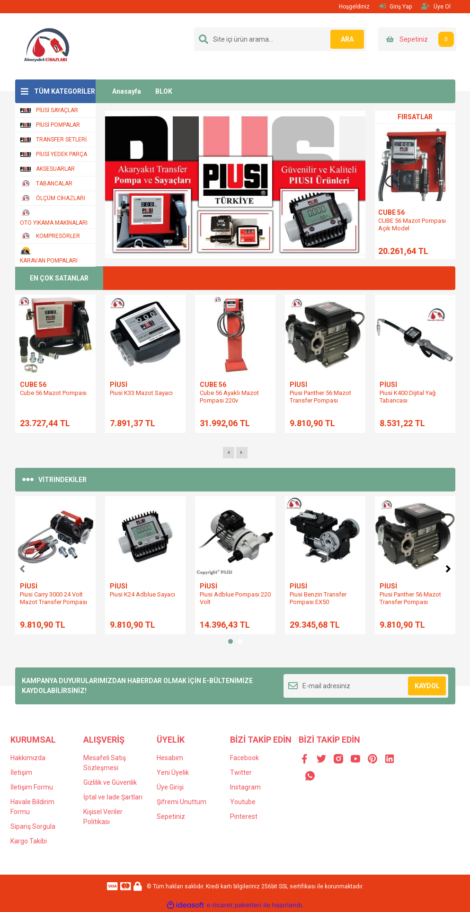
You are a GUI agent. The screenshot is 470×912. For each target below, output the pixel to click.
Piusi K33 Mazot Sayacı (141, 392)
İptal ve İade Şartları (112, 797)
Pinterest (243, 816)
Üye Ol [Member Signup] (436, 6)
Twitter (241, 772)
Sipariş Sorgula (32, 826)
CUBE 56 (391, 212)
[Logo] (47, 46)
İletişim (21, 772)
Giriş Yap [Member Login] (395, 6)
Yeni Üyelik (173, 772)
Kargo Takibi (28, 841)
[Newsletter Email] (366, 686)
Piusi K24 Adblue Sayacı (142, 594)
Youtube (243, 802)
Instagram (245, 787)
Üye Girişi (170, 787)
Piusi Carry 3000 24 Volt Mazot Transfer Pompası (53, 598)
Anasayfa (126, 91)
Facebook (244, 758)
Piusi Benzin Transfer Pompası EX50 (318, 598)
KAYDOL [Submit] (427, 686)
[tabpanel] (55, 565)
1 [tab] (230, 641)
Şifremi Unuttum (181, 802)
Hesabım (170, 758)
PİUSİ (118, 384)
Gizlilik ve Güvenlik (110, 782)
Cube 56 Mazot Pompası (53, 392)
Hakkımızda (27, 758)
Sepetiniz (171, 816)
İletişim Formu (31, 787)
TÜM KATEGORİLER (64, 91)
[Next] (448, 568)
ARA (344, 39)
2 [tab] (240, 641)
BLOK (163, 91)
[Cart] (417, 39)
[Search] (280, 39)
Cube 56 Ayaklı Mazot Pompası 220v (229, 396)
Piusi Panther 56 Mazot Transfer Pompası (320, 396)
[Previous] (22, 568)
